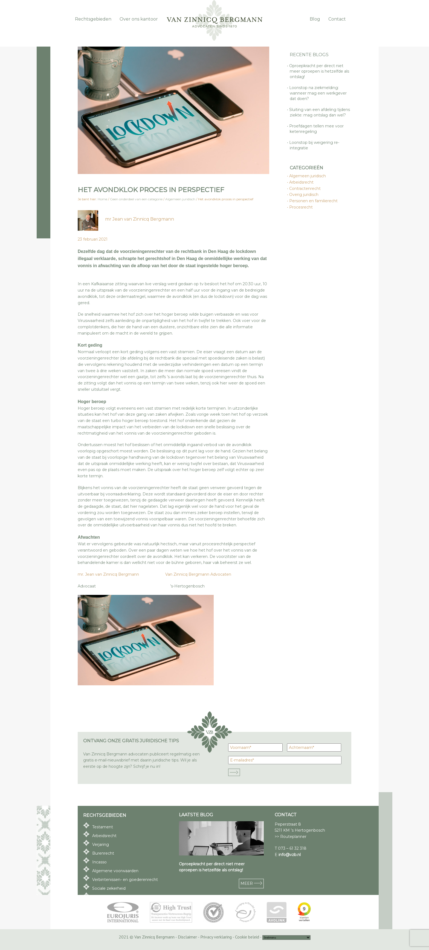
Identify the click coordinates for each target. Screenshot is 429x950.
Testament (102, 827)
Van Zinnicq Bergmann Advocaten (198, 574)
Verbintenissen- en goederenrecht (125, 879)
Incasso (99, 862)
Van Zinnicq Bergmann (214, 20)
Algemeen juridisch (308, 175)
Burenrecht (103, 853)
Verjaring (100, 844)
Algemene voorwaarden (115, 870)
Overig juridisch (304, 194)
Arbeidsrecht (302, 182)
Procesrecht (301, 207)
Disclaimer (187, 937)
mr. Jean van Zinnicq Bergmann (109, 574)
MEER (251, 883)
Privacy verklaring (216, 937)
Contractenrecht (305, 188)
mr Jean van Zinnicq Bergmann (139, 219)
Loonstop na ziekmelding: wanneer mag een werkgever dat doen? (318, 93)
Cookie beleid (247, 937)
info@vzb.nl (290, 854)
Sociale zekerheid (109, 888)
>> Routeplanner (290, 836)
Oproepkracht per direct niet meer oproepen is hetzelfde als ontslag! (319, 71)
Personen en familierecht (314, 200)
